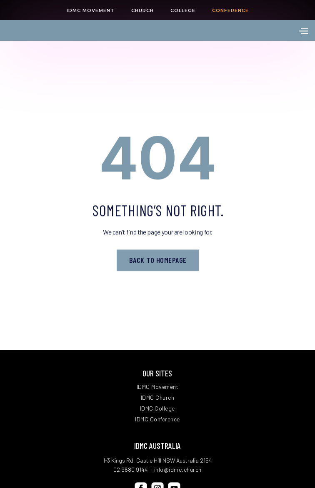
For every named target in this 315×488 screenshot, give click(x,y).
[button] (303, 30)
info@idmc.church (178, 469)
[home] (54, 30)
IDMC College (157, 408)
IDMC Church (158, 397)
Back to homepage (157, 260)
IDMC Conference (157, 419)
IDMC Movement (158, 386)
